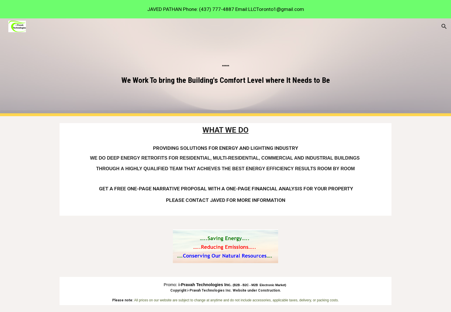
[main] (225, 67)
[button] (444, 26)
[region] (225, 9)
